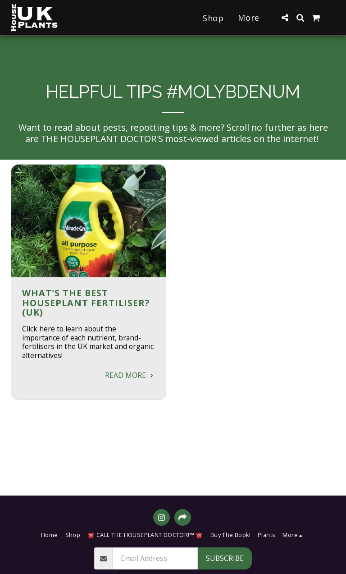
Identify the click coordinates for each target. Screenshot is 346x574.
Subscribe (225, 558)
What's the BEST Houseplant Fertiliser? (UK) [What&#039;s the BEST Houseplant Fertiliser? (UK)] (86, 302)
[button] (285, 18)
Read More (130, 375)
